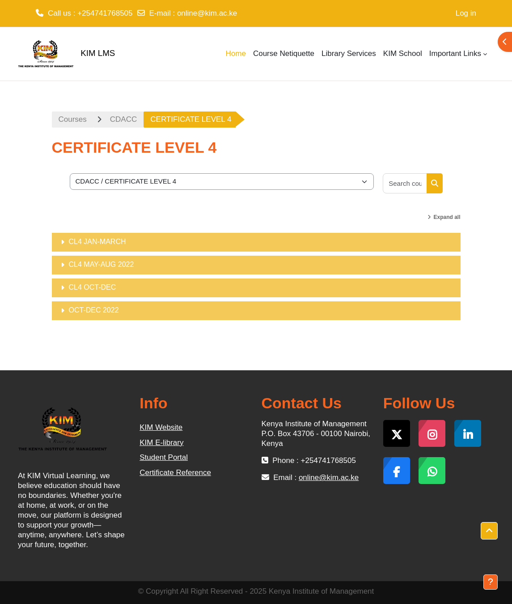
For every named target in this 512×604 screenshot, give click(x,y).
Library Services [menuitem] (349, 53)
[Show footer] (490, 582)
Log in (466, 13)
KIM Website (161, 427)
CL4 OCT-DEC (92, 287)
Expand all (446, 217)
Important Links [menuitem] (455, 53)
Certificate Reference (175, 472)
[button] (489, 531)
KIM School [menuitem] (402, 53)
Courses (73, 119)
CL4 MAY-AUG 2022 (101, 264)
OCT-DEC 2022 (94, 310)
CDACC (123, 119)
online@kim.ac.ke (207, 13)
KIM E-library (161, 442)
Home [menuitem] (236, 53)
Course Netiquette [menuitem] (283, 53)
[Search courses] (405, 183)
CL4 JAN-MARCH (97, 241)
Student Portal (164, 457)
